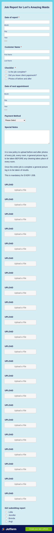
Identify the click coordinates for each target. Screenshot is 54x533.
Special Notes (11, 127)
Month (6, 25)
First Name (8, 54)
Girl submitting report (15, 508)
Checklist (10, 68)
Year (5, 37)
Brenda (12, 518)
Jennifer (12, 515)
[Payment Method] (15, 120)
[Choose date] (5, 40)
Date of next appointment (17, 86)
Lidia (11, 512)
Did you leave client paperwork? (22, 75)
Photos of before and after (20, 79)
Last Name (8, 61)
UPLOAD (9, 184)
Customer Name (13, 47)
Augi (11, 521)
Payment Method (13, 116)
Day (5, 31)
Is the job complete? (17, 72)
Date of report (12, 17)
